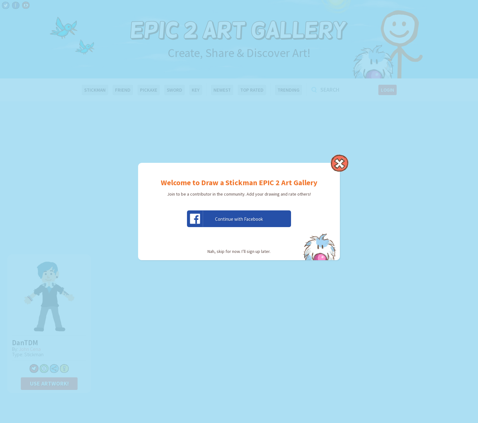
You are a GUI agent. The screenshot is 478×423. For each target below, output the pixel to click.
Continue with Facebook (225, 219)
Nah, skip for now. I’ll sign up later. (239, 251)
